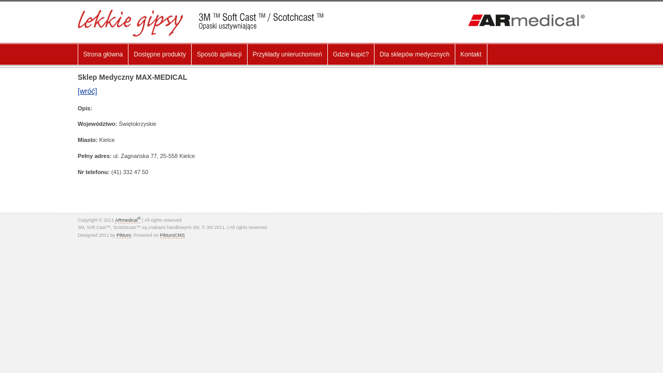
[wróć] (87, 91)
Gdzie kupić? (351, 54)
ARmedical (127, 220)
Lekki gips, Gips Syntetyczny (208, 23)
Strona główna (103, 54)
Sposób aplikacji (219, 54)
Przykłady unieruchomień (287, 54)
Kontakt (471, 54)
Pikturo (124, 235)
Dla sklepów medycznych (415, 54)
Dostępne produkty (160, 54)
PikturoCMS (172, 235)
